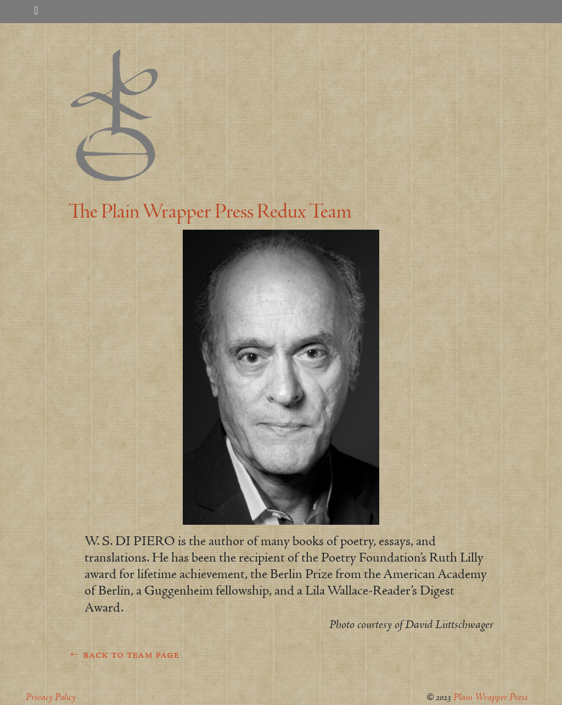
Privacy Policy (51, 697)
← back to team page (123, 655)
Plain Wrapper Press (490, 697)
